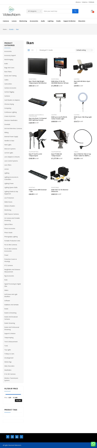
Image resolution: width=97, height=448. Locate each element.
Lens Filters (7, 165)
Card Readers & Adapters (12, 100)
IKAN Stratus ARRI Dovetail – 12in (38, 190)
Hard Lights (7, 145)
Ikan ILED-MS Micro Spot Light (82, 82)
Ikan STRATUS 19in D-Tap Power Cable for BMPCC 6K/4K (82, 155)
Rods (5, 280)
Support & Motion (9, 333)
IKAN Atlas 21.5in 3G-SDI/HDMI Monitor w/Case (59, 82)
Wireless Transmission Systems (11, 379)
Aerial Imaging (8, 59)
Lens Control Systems (11, 161)
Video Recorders (9, 366)
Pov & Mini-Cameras (10, 245)
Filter (18, 400)
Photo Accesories (9, 228)
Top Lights (7, 350)
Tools (6, 346)
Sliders (6, 290)
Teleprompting (33, 152)
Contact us (84, 2)
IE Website (91, 2)
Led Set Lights (8, 153)
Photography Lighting (11, 237)
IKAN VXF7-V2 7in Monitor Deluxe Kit (59, 190)
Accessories (8, 51)
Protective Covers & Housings (10, 260)
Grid (28, 50)
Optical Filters (8, 224)
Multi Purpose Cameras (11, 214)
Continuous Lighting (10, 112)
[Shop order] (84, 50)
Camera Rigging (9, 92)
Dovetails (32, 187)
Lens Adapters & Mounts (12, 157)
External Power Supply (11, 136)
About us (78, 2)
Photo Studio (8, 232)
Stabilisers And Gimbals (11, 305)
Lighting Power (9, 183)
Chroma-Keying (9, 104)
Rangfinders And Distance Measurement (12, 271)
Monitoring (32, 79)
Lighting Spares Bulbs (11, 187)
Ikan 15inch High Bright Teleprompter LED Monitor (38, 82)
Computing (7, 108)
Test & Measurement (11, 342)
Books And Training (10, 76)
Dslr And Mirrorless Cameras (13, 128)
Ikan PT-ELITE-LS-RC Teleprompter (35, 155)
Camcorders (8, 84)
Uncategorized (8, 358)
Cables (76, 152)
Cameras (7, 96)
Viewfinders (7, 370)
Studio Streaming (9, 323)
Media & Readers (9, 206)
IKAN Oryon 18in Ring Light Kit (83, 118)
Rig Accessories (9, 276)
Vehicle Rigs (8, 362)
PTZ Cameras (8, 265)
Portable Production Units (12, 241)
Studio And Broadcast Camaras (11, 318)
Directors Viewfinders (10, 120)
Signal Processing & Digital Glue (12, 285)
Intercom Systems (10, 149)
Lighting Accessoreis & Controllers (36, 115)
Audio (6, 63)
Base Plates (8, 72)
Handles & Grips (9, 140)
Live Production (9, 198)
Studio (6, 309)
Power (6, 255)
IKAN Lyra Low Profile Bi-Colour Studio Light (59, 118)
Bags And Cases (9, 68)
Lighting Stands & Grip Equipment (11, 193)
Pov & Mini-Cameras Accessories (10, 250)
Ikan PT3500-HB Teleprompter (56, 155)
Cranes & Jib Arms (9, 116)
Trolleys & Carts (9, 354)
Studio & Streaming (10, 313)
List (32, 50)
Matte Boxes (8, 202)
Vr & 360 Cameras (10, 374)
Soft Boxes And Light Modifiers (10, 295)
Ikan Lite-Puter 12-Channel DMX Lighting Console (38, 119)
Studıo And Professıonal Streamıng (11, 328)
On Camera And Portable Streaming (12, 219)
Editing (6, 132)
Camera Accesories (10, 88)
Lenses (6, 169)
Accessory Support (10, 55)
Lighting (76, 79)
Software (7, 300)
